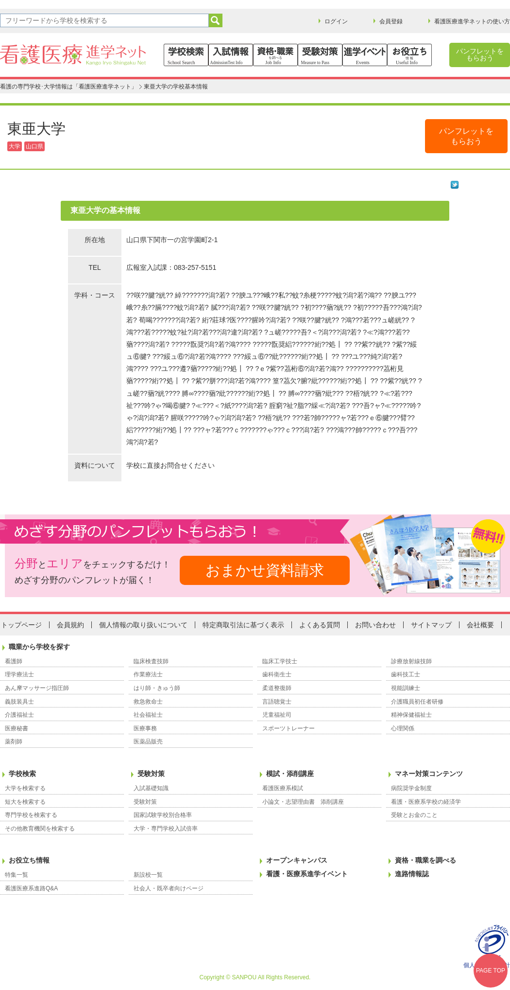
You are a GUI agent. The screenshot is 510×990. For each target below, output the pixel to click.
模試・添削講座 (290, 774)
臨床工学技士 (279, 661)
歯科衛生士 (276, 674)
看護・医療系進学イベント (307, 874)
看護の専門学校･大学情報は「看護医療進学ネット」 (68, 86)
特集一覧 (16, 874)
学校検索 (22, 774)
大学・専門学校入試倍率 (166, 828)
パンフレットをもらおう (480, 54)
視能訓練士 (405, 688)
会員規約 (70, 624)
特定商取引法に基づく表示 (243, 624)
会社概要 (480, 624)
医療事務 (145, 728)
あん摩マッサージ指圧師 (37, 688)
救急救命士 (148, 701)
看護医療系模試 (282, 788)
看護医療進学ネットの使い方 (472, 21)
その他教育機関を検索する (40, 828)
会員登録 (391, 21)
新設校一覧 (148, 874)
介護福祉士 (19, 714)
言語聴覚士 (276, 701)
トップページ (21, 624)
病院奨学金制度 (411, 788)
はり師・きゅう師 (157, 688)
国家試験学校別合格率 (163, 815)
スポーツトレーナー (288, 728)
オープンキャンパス (296, 860)
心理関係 (402, 728)
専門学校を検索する (31, 815)
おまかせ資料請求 (264, 570)
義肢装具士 (19, 701)
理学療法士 (19, 674)
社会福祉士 (148, 714)
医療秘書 (16, 728)
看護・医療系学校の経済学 (426, 801)
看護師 (13, 661)
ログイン (336, 21)
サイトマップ (431, 624)
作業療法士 (148, 674)
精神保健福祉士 (411, 714)
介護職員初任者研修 (417, 701)
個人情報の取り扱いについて (143, 624)
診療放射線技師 (411, 661)
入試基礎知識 (151, 788)
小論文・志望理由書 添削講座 (303, 801)
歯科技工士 (405, 674)
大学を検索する (25, 788)
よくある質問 (319, 624)
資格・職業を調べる (425, 860)
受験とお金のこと (414, 815)
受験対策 (151, 774)
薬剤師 (13, 741)
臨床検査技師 (151, 661)
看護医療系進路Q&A (31, 888)
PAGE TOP (490, 970)
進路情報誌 (412, 874)
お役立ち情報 (29, 860)
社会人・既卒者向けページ (169, 888)
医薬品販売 (148, 741)
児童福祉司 (276, 714)
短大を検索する (25, 801)
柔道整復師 (276, 688)
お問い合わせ (375, 624)
